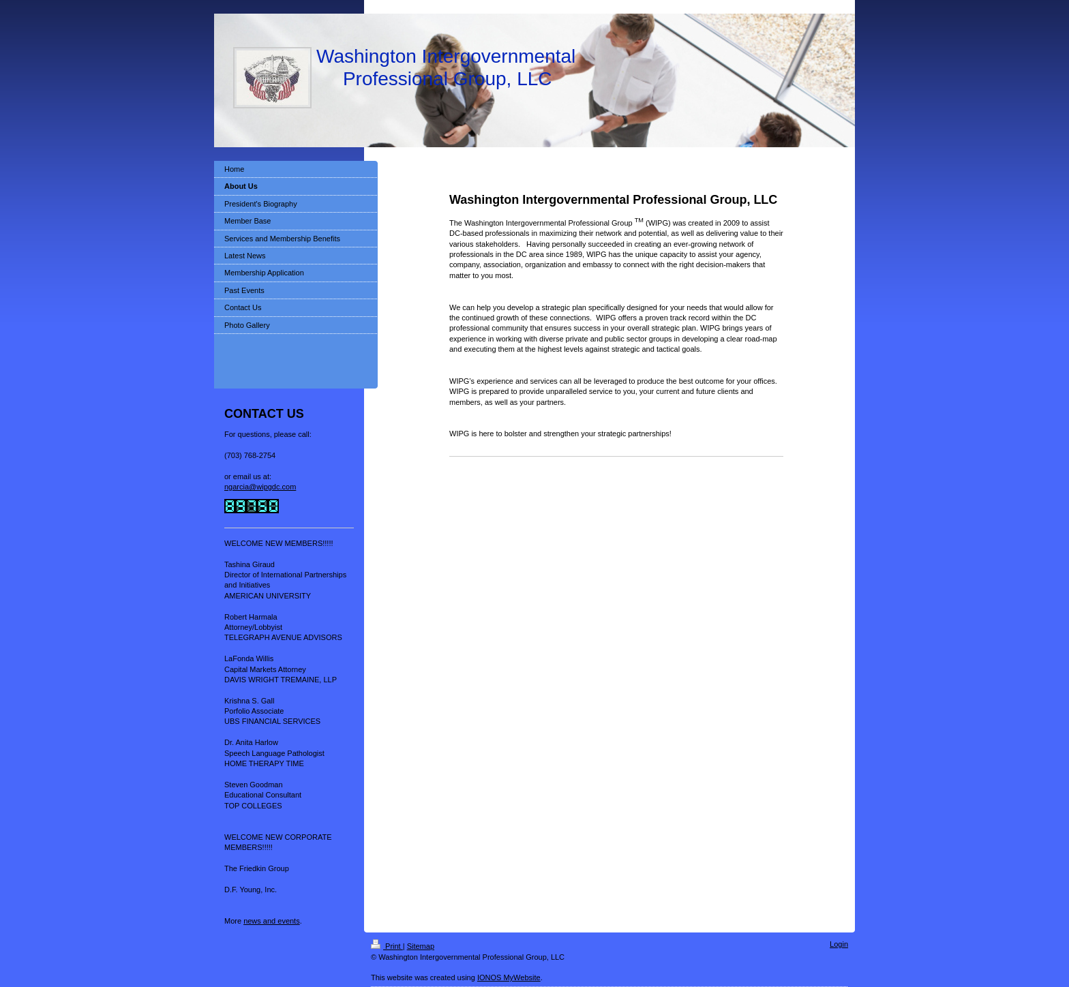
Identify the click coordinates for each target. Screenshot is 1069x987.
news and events (271, 921)
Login (839, 944)
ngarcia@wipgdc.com (260, 487)
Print (387, 946)
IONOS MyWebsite (509, 977)
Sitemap (420, 946)
